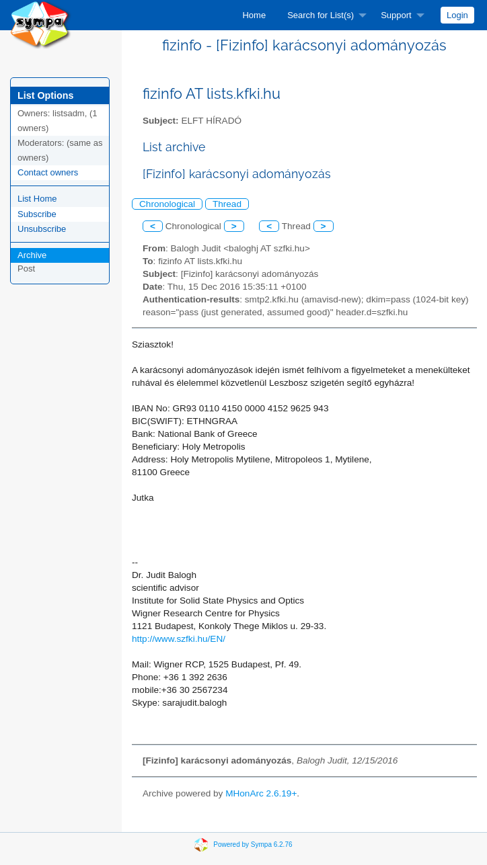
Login (457, 15)
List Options (45, 95)
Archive (31, 255)
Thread (227, 204)
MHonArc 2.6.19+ (261, 793)
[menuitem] (253, 15)
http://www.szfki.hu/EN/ (178, 639)
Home (254, 15)
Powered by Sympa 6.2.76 (252, 844)
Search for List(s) (320, 15)
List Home (37, 199)
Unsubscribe (41, 229)
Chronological (167, 204)
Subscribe (37, 214)
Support (396, 15)
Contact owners (47, 172)
